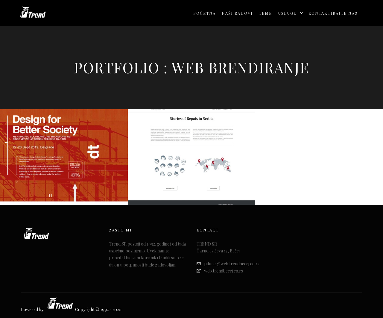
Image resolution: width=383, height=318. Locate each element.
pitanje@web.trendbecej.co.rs (228, 263)
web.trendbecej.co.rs (220, 270)
